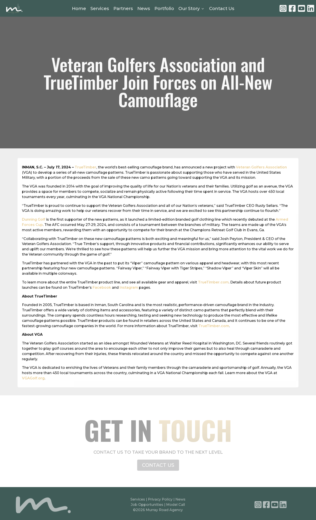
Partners (123, 8)
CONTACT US (158, 468)
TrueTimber (85, 174)
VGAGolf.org (33, 385)
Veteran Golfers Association (261, 174)
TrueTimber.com (213, 289)
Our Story (191, 8)
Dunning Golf (33, 226)
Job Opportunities (147, 506)
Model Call (175, 506)
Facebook (102, 294)
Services (99, 8)
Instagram (129, 294)
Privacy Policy (160, 501)
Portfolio (164, 8)
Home (79, 8)
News (143, 8)
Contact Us (221, 8)
